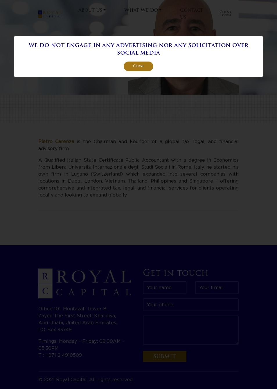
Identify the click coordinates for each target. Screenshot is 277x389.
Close (138, 66)
